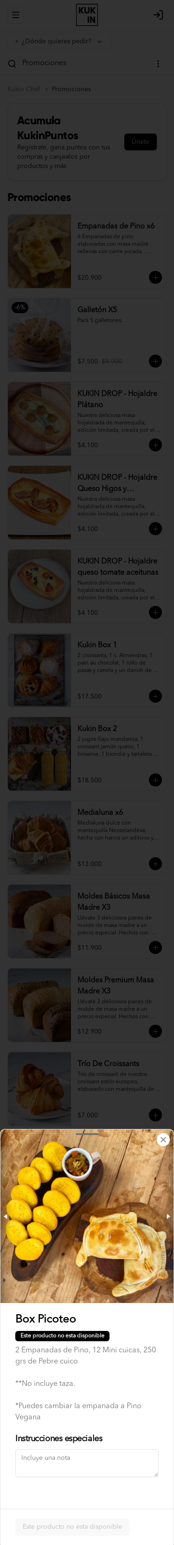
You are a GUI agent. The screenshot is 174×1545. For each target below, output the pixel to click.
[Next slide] (168, 1216)
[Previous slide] (6, 1216)
